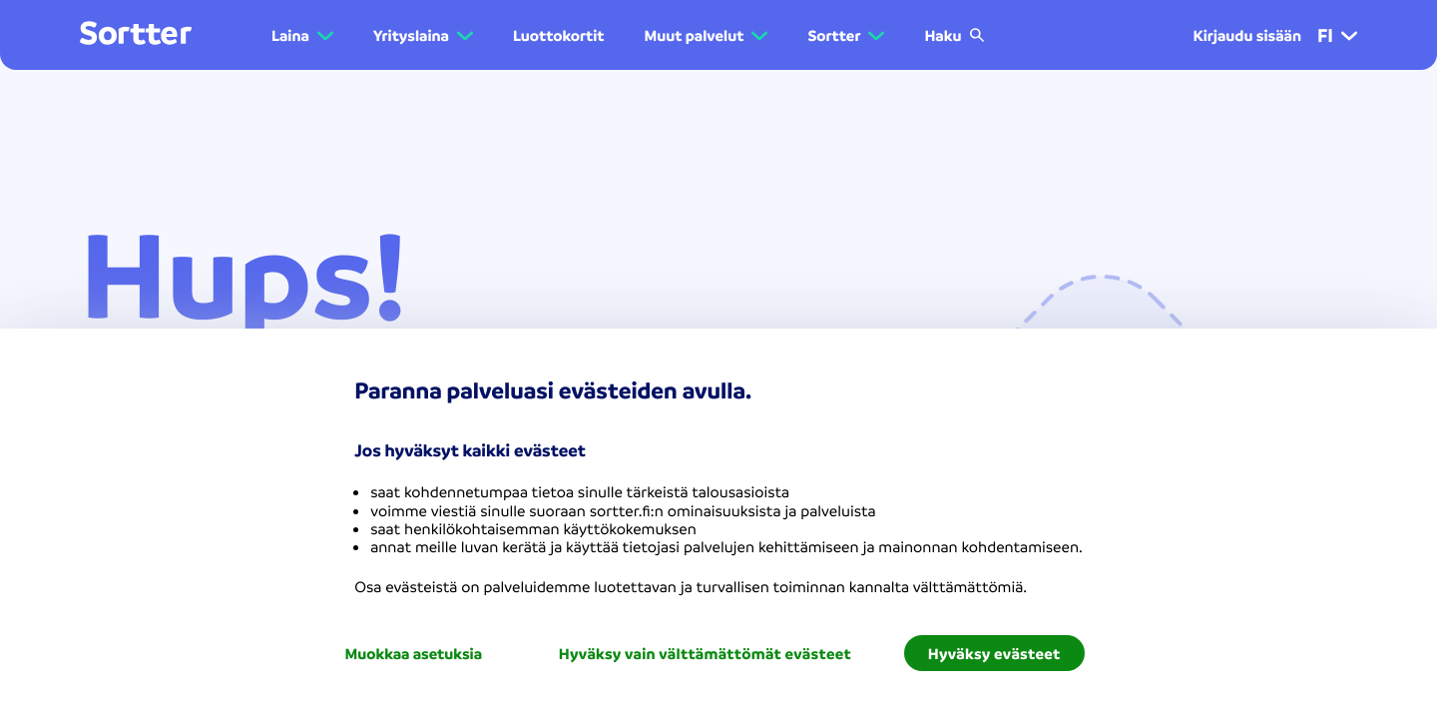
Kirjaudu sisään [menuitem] (1247, 35)
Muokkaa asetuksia (413, 653)
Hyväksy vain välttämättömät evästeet (705, 653)
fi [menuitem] (1337, 35)
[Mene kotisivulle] (136, 34)
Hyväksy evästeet (994, 653)
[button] (1349, 35)
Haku (954, 35)
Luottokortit (559, 35)
